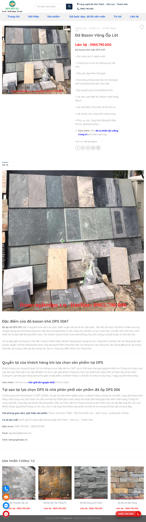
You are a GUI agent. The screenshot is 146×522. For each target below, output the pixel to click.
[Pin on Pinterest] (93, 148)
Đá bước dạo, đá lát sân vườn (87, 16)
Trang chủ (13, 16)
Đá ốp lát (95, 28)
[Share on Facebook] (77, 148)
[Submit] (69, 6)
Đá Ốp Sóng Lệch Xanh (91, 503)
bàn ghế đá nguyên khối (42, 382)
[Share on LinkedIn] (98, 148)
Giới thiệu (33, 16)
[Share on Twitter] (83, 148)
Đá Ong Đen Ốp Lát (18, 503)
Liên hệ (134, 16)
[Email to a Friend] (88, 148)
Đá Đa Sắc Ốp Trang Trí (55, 503)
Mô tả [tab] (5, 165)
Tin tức (117, 16)
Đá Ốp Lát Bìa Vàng (127, 503)
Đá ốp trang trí (91, 141)
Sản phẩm (54, 16)
